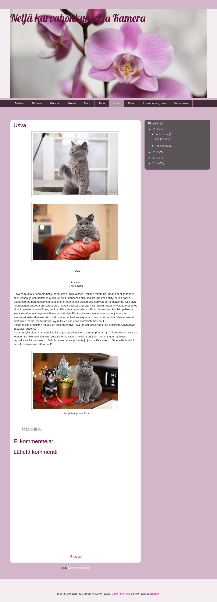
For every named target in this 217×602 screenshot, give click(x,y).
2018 (155, 129)
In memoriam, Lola (154, 103)
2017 (155, 152)
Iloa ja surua (162, 139)
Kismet (71, 103)
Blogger (155, 593)
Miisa (131, 103)
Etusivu (19, 103)
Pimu (102, 103)
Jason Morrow (120, 593)
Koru (87, 103)
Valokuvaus (181, 103)
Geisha (54, 103)
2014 (155, 163)
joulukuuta (162, 134)
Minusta (37, 103)
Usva (116, 103)
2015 (155, 157)
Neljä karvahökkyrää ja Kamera (77, 18)
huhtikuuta (162, 145)
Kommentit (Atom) (79, 567)
